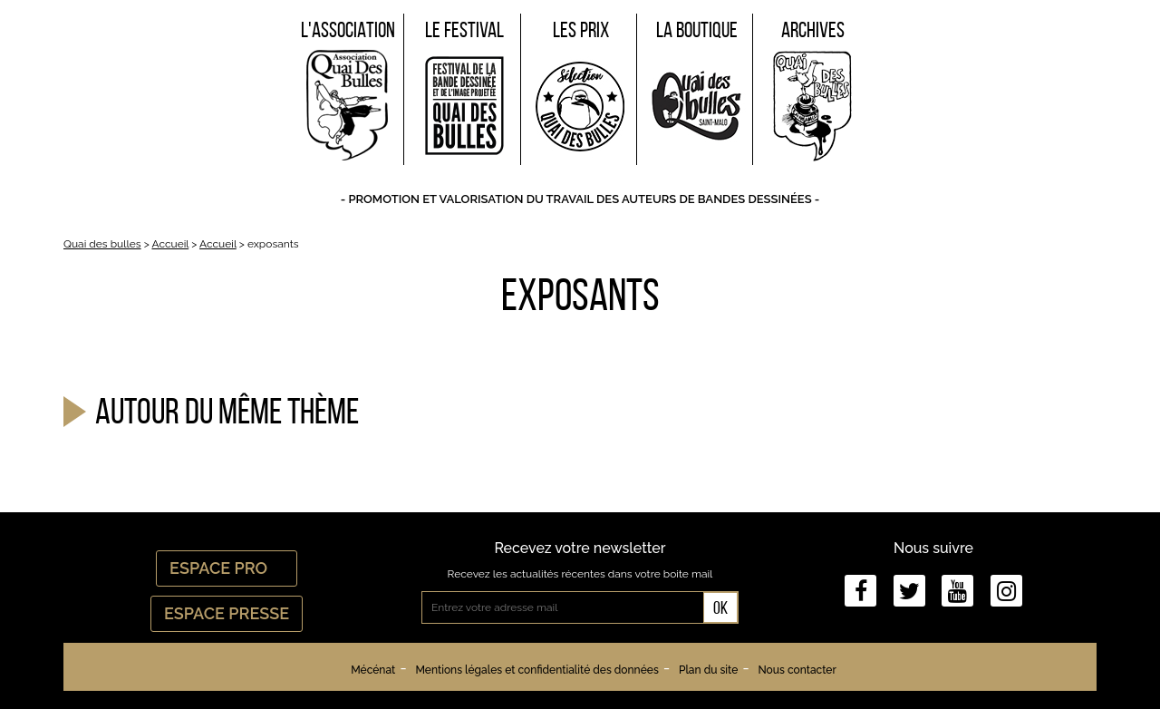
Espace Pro (226, 568)
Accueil (169, 244)
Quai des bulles (102, 244)
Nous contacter (797, 670)
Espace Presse (226, 613)
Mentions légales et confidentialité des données (536, 670)
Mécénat (373, 670)
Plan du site (708, 670)
